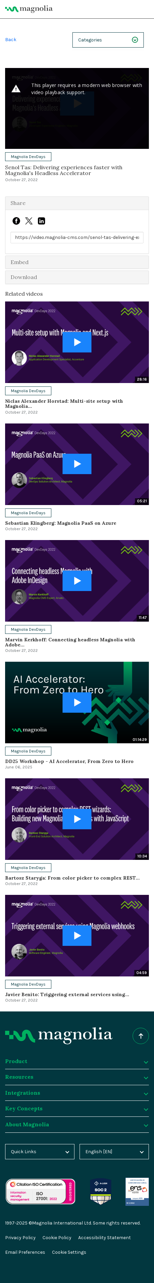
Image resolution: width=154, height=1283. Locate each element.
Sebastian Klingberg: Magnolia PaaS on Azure (60, 523)
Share (18, 203)
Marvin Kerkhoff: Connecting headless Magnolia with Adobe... (70, 642)
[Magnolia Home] (29, 9)
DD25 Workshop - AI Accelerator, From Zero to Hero (69, 761)
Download (24, 277)
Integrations (76, 1092)
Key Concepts (76, 1108)
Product (76, 1061)
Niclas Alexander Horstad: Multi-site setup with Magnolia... (64, 403)
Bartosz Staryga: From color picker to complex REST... (72, 878)
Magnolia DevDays (28, 156)
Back (10, 39)
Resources (76, 1076)
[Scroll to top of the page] (141, 1036)
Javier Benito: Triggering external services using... (67, 994)
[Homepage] (59, 1035)
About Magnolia (76, 1124)
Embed (20, 262)
